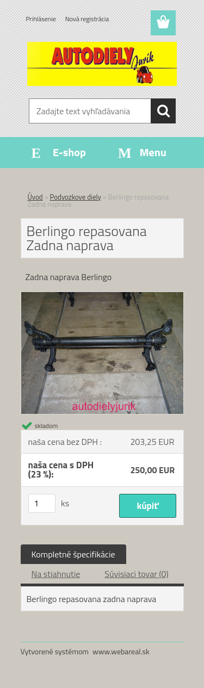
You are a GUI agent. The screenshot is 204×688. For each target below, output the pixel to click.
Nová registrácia (87, 19)
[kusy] (41, 503)
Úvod (35, 196)
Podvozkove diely (75, 196)
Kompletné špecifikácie (73, 554)
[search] (163, 110)
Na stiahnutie (56, 573)
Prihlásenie (41, 19)
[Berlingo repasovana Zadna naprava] (102, 296)
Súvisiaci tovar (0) (136, 573)
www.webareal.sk (121, 651)
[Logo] (102, 63)
